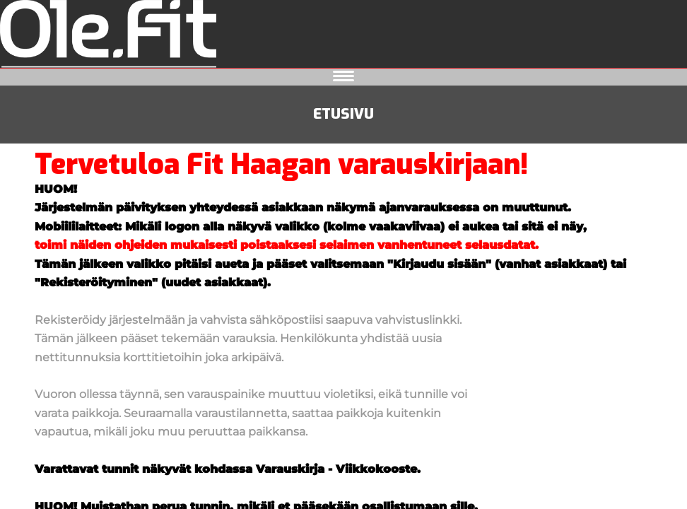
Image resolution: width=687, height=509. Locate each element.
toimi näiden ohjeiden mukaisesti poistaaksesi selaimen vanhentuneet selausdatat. (287, 245)
